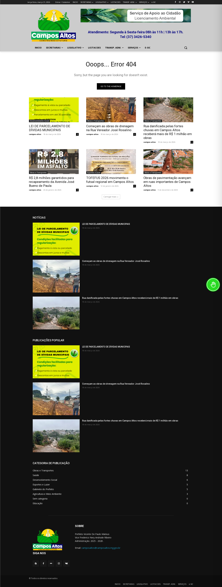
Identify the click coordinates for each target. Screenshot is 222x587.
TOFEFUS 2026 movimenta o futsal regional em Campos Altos (110, 180)
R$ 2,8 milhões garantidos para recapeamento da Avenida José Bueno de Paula (51, 182)
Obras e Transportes (95, 121)
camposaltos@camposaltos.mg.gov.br (101, 547)
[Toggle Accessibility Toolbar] (213, 284)
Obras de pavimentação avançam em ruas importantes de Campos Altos (167, 182)
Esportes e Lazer (93, 172)
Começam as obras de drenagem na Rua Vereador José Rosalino (110, 128)
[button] (185, 47)
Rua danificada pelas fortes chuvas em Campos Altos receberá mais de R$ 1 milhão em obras (167, 132)
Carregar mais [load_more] (111, 196)
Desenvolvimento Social (39, 121)
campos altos (35, 134)
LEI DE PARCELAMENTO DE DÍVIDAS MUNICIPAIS (49, 128)
